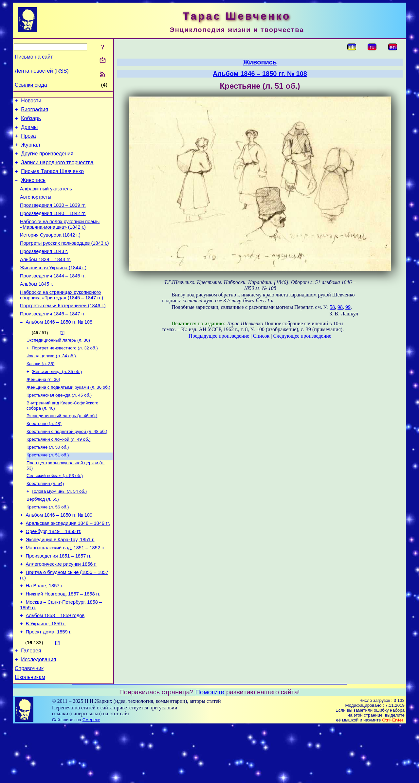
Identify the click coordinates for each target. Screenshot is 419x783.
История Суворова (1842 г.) (50, 250)
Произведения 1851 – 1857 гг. (59, 601)
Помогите (210, 749)
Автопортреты (35, 208)
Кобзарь (31, 121)
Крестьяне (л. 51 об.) (48, 490)
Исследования (38, 714)
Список (261, 336)
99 (348, 307)
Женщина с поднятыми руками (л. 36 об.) (68, 417)
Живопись (33, 190)
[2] (57, 695)
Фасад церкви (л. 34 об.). (52, 383)
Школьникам (30, 734)
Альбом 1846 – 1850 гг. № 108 (59, 347)
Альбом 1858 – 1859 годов (55, 666)
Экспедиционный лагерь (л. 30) (58, 366)
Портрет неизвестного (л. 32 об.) (65, 374)
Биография (34, 111)
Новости (31, 101)
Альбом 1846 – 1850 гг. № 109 (59, 555)
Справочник (29, 724)
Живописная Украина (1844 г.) (53, 287)
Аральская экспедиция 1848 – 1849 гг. (68, 564)
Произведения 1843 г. (44, 269)
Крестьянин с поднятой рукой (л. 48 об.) (67, 464)
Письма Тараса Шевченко (52, 180)
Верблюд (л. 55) (43, 537)
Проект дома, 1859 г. (49, 684)
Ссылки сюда (31, 85)
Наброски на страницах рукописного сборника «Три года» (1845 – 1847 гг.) (61, 317)
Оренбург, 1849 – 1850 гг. (53, 573)
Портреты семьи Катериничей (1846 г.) (63, 329)
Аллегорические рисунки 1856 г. (61, 610)
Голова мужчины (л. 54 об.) (59, 529)
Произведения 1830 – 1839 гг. (53, 218)
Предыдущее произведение (219, 336)
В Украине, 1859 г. (46, 675)
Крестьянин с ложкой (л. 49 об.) (59, 473)
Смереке (91, 776)
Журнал (30, 150)
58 (332, 307)
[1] (62, 358)
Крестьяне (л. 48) (44, 456)
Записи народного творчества (57, 170)
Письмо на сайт (34, 57)
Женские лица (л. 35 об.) (57, 400)
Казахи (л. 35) (40, 391)
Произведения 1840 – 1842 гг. (53, 227)
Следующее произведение (302, 336)
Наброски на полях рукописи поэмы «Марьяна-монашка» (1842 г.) (60, 239)
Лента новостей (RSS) (42, 71)
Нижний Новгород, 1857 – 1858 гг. (63, 643)
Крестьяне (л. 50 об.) (48, 481)
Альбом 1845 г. (36, 305)
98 (340, 307)
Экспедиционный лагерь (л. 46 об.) (62, 447)
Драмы (29, 131)
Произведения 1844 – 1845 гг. (53, 296)
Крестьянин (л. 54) (45, 520)
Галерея (31, 704)
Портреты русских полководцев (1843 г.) (64, 259)
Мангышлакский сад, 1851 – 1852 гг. (66, 592)
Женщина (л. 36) (43, 408)
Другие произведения (47, 160)
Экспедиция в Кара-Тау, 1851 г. (60, 582)
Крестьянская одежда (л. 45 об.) (59, 425)
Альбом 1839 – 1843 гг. (45, 278)
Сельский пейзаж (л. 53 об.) (55, 512)
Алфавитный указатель (46, 199)
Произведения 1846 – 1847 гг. (53, 338)
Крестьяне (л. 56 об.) (48, 546)
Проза (28, 141)
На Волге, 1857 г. (45, 633)
